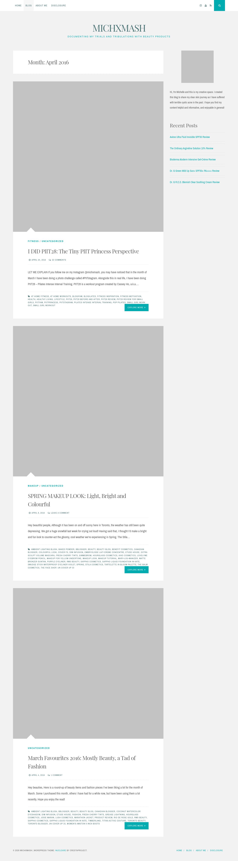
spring (80, 564)
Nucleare (60, 850)
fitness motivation (130, 296)
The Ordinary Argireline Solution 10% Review (191, 148)
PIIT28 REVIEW (108, 299)
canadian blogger (105, 811)
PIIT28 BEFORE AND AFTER (86, 299)
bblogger (81, 549)
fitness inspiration (108, 296)
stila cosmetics (94, 564)
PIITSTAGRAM (66, 302)
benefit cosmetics (122, 549)
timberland (94, 820)
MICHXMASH (119, 28)
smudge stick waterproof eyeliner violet (51, 564)
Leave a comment (60, 513)
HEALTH (32, 299)
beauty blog (104, 549)
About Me (42, 5)
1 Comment (56, 775)
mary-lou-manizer (128, 558)
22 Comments (59, 260)
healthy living (45, 299)
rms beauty (73, 561)
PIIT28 (69, 299)
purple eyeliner (56, 561)
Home (18, 5)
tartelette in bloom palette (120, 564)
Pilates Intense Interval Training (93, 302)
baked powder (67, 549)
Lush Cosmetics (64, 817)
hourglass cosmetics (105, 555)
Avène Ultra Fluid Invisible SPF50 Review (190, 137)
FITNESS (33, 241)
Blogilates (90, 296)
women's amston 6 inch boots (83, 823)
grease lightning (115, 814)
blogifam (77, 296)
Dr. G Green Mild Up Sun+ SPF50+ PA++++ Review (194, 170)
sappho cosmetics (91, 561)
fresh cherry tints (67, 555)
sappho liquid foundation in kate (121, 561)
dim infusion (76, 552)
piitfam (39, 302)
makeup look (90, 558)
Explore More (137, 307)
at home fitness (40, 296)
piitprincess (51, 302)
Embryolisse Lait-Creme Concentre (104, 552)
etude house (133, 552)
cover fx (63, 552)
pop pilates (119, 302)
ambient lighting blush (44, 549)
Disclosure (58, 5)
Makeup (33, 485)
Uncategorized (53, 241)
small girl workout (44, 305)
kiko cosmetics (127, 555)
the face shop (49, 567)
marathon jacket (83, 817)
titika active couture (114, 820)
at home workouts (60, 296)
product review (103, 817)
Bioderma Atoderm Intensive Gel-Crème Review (193, 159)
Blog (28, 5)
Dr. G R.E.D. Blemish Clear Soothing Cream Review (195, 182)
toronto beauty (136, 820)
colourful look (48, 552)
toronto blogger (38, 823)
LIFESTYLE (59, 299)
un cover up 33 (66, 567)
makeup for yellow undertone (64, 558)
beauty (92, 549)
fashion (76, 814)
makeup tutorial (107, 558)
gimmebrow (85, 555)
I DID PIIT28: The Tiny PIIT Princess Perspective (83, 251)
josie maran (47, 817)
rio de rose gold (123, 817)
